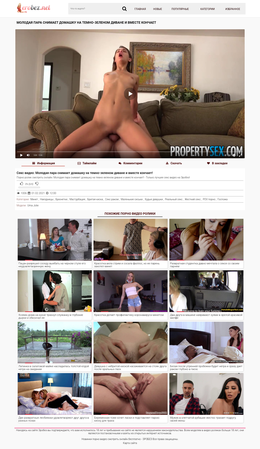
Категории (207, 9)
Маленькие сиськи (132, 199)
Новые (157, 9)
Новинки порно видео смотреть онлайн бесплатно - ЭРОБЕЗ (117, 439)
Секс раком (112, 199)
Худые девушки (154, 199)
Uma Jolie (33, 205)
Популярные (180, 9)
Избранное (232, 9)
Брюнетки (61, 199)
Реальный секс (174, 199)
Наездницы (46, 199)
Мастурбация (77, 199)
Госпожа (223, 199)
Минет (34, 199)
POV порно (209, 199)
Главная (140, 9)
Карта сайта (130, 443)
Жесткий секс (193, 199)
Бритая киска (95, 199)
